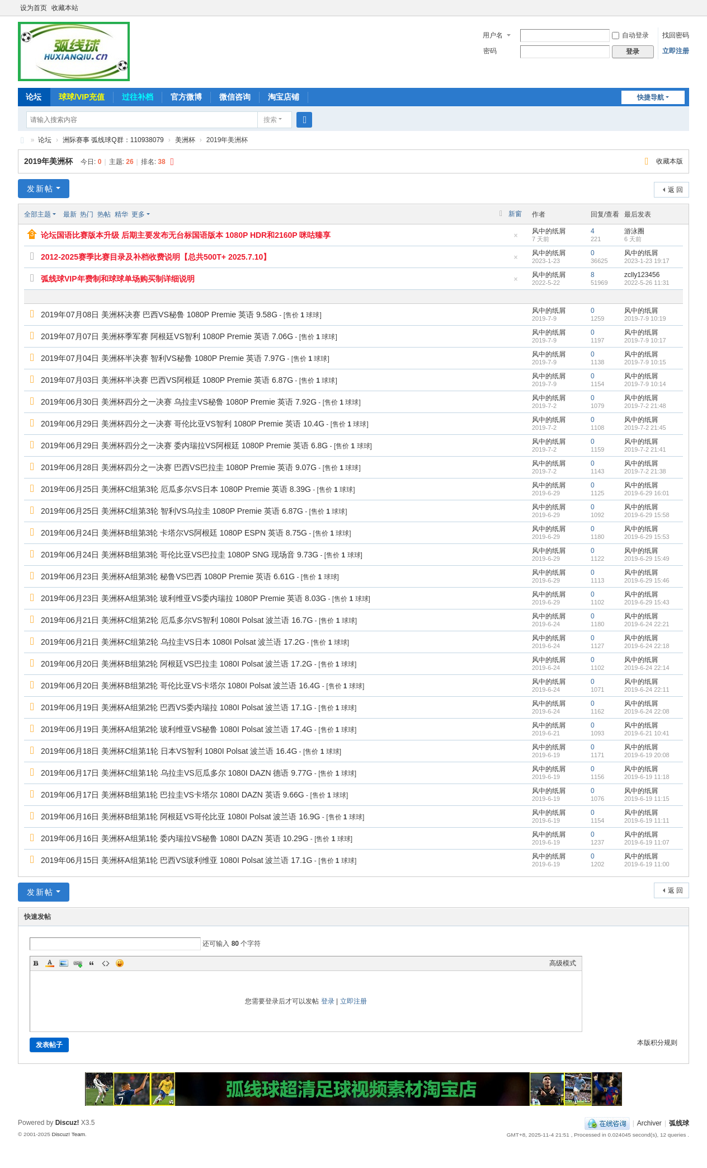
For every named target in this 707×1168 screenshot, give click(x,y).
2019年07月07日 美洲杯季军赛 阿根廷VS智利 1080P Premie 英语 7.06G (167, 336)
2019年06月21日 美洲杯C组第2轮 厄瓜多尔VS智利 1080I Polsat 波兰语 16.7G (177, 620)
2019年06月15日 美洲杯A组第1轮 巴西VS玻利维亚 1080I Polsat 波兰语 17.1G (177, 860)
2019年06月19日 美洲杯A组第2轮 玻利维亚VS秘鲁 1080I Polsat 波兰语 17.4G (177, 729)
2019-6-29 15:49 (647, 558)
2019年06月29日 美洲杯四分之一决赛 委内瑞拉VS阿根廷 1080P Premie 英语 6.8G (184, 445)
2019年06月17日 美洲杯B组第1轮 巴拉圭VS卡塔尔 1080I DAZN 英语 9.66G (172, 794)
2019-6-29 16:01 (647, 493)
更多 (138, 214)
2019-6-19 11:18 (647, 776)
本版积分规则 (657, 1043)
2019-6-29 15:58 (647, 515)
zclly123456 (641, 275)
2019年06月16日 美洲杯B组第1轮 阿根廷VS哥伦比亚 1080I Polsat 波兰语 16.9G (180, 816)
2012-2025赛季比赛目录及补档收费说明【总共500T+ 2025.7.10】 (156, 256)
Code (105, 963)
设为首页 (33, 8)
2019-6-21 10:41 (647, 733)
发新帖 (40, 188)
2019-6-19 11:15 (647, 798)
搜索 (270, 120)
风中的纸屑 (548, 231)
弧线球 (679, 1123)
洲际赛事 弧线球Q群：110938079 (113, 140)
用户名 (493, 35)
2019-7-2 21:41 (645, 449)
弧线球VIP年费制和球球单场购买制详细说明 (118, 278)
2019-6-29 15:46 (647, 580)
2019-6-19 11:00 (647, 864)
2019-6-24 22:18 (647, 645)
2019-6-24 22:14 (647, 667)
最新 (70, 214)
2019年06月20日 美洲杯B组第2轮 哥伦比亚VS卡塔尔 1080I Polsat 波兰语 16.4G (180, 685)
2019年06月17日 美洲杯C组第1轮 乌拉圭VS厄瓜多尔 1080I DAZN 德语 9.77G (176, 772)
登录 (327, 1001)
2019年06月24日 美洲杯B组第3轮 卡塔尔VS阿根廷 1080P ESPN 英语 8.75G (174, 532)
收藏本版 (669, 161)
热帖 (104, 214)
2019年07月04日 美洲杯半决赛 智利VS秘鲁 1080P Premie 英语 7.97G (163, 358)
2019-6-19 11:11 (647, 820)
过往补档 (137, 96)
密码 (490, 51)
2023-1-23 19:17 (647, 260)
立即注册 (675, 51)
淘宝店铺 (283, 96)
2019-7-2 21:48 (645, 405)
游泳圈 (634, 231)
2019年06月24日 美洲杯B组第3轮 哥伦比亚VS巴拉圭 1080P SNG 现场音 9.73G (179, 554)
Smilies (119, 963)
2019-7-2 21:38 (645, 471)
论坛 (33, 96)
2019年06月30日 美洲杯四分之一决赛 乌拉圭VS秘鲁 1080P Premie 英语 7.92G (179, 401)
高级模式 (562, 963)
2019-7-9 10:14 (645, 384)
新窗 (515, 214)
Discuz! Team (68, 1134)
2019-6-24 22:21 (647, 624)
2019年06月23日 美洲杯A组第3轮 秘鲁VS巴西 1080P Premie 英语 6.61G (168, 576)
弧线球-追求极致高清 (22, 140)
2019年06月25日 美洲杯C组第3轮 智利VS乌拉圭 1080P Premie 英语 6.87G (172, 510)
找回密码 (675, 35)
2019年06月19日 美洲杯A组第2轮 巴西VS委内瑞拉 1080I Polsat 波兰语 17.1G (177, 707)
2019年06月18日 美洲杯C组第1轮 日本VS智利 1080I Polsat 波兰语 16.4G (169, 751)
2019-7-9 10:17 (645, 340)
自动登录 (630, 35)
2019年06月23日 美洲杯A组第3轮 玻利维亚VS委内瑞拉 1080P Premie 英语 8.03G (183, 598)
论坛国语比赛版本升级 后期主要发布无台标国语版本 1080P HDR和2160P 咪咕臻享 (186, 235)
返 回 (675, 190)
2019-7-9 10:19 (645, 318)
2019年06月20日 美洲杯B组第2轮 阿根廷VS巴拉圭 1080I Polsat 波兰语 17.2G (177, 663)
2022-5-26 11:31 (647, 282)
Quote (91, 963)
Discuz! (67, 1123)
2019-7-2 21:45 (645, 427)
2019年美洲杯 (48, 161)
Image (63, 963)
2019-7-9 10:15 (645, 362)
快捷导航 (650, 97)
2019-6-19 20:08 (647, 755)
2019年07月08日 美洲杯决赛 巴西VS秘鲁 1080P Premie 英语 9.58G (159, 314)
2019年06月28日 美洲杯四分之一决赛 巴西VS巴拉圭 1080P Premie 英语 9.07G (179, 467)
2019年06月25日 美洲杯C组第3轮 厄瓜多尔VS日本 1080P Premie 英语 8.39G (176, 489)
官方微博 (186, 96)
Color (49, 963)
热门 (86, 214)
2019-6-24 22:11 (647, 689)
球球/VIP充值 (82, 96)
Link (77, 963)
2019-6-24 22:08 (647, 711)
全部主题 (37, 214)
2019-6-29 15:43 (647, 602)
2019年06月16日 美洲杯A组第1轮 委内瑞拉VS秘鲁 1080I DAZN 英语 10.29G (175, 838)
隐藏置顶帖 (515, 238)
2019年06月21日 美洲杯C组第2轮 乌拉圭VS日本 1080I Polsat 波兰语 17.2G (173, 641)
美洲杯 (185, 140)
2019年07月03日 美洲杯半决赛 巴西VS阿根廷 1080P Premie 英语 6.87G (167, 380)
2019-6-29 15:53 (647, 536)
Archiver (649, 1123)
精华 (121, 214)
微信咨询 (235, 96)
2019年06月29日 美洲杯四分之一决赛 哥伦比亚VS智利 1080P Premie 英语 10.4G (182, 423)
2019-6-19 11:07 (647, 842)
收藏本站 (64, 8)
